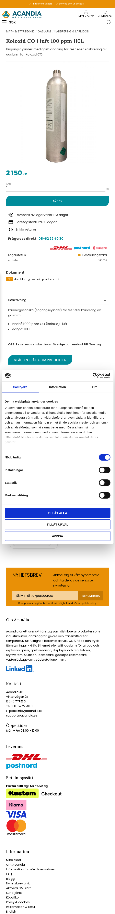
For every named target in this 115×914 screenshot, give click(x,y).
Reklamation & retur (20, 907)
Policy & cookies (18, 902)
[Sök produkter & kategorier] (56, 22)
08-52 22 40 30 (51, 238)
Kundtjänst (14, 893)
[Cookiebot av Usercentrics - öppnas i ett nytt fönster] (92, 375)
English (11, 912)
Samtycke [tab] (20, 386)
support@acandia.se (21, 715)
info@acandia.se (30, 711)
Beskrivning (17, 300)
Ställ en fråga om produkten (40, 360)
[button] (5, 23)
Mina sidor (13, 860)
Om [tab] (94, 386)
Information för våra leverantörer (30, 869)
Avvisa (57, 536)
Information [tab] (57, 386)
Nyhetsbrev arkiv (18, 883)
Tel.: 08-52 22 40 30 (20, 706)
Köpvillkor (13, 897)
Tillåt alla (57, 513)
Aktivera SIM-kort (18, 888)
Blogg (10, 879)
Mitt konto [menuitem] (86, 16)
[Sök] (108, 22)
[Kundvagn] (105, 16)
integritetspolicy (87, 603)
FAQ (9, 874)
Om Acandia (15, 865)
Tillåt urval (57, 524)
